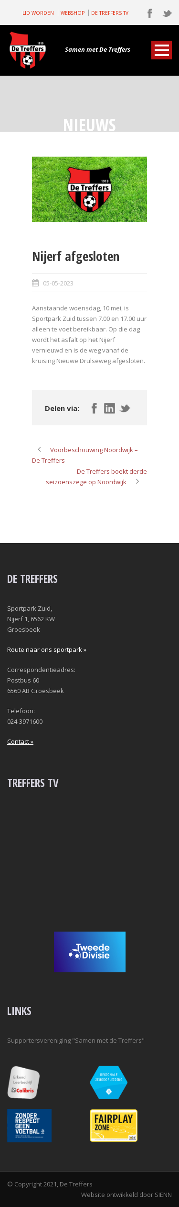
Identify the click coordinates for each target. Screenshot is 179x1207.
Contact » (20, 741)
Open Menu (161, 50)
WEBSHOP (72, 13)
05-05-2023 (58, 283)
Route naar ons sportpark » (46, 649)
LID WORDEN (38, 13)
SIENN (163, 1194)
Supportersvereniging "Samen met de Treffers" (76, 1040)
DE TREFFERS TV (109, 13)
